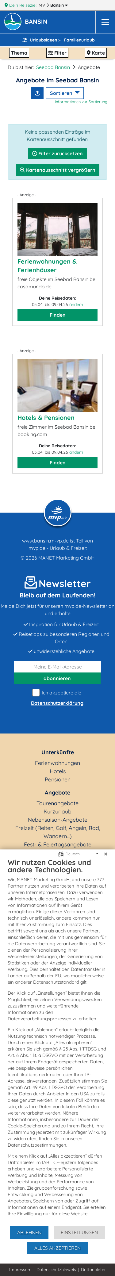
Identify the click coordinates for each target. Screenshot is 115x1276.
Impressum (20, 1269)
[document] (57, 1042)
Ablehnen (29, 1232)
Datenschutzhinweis (56, 1269)
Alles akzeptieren (57, 1248)
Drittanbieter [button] (93, 1269)
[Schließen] (105, 854)
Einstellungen (79, 1232)
